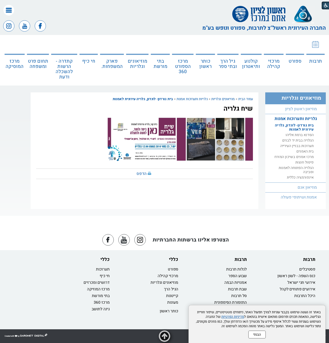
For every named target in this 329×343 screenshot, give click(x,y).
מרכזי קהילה (273, 64)
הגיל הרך (171, 289)
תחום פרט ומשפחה (38, 64)
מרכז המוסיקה (14, 64)
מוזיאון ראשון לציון (301, 109)
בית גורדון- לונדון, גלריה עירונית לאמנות (143, 99)
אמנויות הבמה (235, 282)
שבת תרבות (237, 289)
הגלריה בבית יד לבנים (298, 140)
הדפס (141, 174)
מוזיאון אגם (307, 187)
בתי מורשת (160, 64)
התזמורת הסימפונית (230, 302)
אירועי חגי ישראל (301, 282)
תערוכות (103, 269)
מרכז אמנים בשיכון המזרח (294, 157)
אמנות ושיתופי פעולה (299, 197)
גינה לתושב (101, 309)
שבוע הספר (237, 276)
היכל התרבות (304, 296)
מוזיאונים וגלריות (137, 64)
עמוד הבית (245, 99)
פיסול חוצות (304, 162)
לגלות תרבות (236, 269)
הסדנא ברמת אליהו (300, 135)
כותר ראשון (205, 64)
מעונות (172, 302)
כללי (173, 259)
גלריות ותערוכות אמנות (192, 99)
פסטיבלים (307, 269)
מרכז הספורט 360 (183, 66)
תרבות (315, 61)
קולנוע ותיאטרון (251, 64)
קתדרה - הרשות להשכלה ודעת (64, 69)
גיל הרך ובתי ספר (228, 64)
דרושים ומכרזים (97, 282)
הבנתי (257, 334)
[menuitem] (315, 60)
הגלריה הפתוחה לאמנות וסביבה (296, 170)
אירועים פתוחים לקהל (297, 289)
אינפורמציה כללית (300, 177)
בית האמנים (305, 151)
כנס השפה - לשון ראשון (296, 276)
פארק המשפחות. (112, 64)
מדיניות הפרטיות (232, 316)
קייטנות (172, 296)
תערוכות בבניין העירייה (297, 146)
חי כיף (88, 61)
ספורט (295, 61)
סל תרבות (239, 296)
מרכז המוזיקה (98, 289)
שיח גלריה (238, 108)
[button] (8, 10)
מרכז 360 (102, 302)
